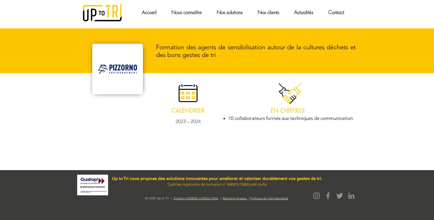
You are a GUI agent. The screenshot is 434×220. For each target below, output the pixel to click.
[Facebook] (328, 195)
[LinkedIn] (351, 195)
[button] (186, 12)
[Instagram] (316, 195)
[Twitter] (339, 195)
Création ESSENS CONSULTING (196, 198)
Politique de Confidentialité (269, 198)
